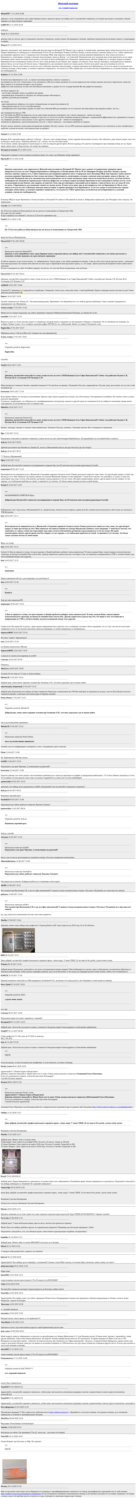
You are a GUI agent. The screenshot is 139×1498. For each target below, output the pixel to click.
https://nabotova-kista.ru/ (59, 1412)
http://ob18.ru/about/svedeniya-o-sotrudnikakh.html (112, 1107)
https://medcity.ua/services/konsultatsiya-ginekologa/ (21, 1494)
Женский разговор (68, 3)
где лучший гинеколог (68, 8)
